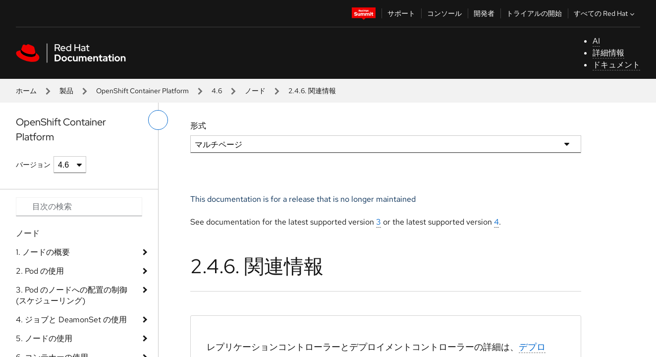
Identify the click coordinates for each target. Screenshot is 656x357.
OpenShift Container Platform (142, 90)
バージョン (33, 164)
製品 (66, 90)
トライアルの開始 (534, 13)
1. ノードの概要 (43, 252)
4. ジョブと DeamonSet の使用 (71, 319)
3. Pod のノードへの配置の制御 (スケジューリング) (71, 295)
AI (596, 41)
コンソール (444, 13)
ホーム (26, 90)
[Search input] (79, 206)
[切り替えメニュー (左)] (158, 120)
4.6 (217, 90)
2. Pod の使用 (40, 271)
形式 (198, 125)
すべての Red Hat (605, 13)
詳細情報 (608, 53)
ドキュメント (616, 65)
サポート (401, 13)
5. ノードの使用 (44, 338)
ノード (255, 90)
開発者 (484, 13)
